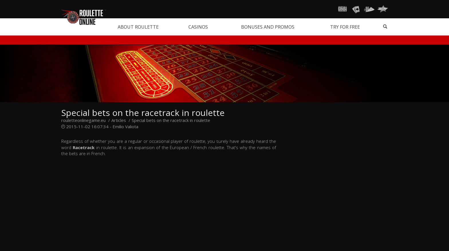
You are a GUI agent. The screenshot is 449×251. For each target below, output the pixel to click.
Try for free (345, 27)
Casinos (198, 27)
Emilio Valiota (125, 126)
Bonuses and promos (267, 27)
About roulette (138, 27)
